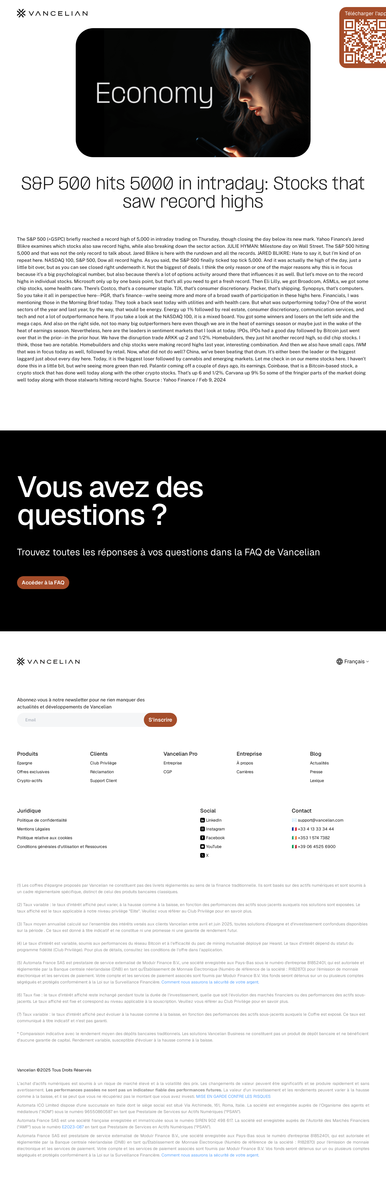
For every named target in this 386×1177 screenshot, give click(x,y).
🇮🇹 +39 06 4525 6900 (314, 846)
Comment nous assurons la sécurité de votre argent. (210, 982)
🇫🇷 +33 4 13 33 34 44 (313, 829)
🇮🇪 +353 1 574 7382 (311, 837)
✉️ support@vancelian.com (317, 820)
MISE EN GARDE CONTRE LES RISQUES (233, 1096)
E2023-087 (73, 1126)
